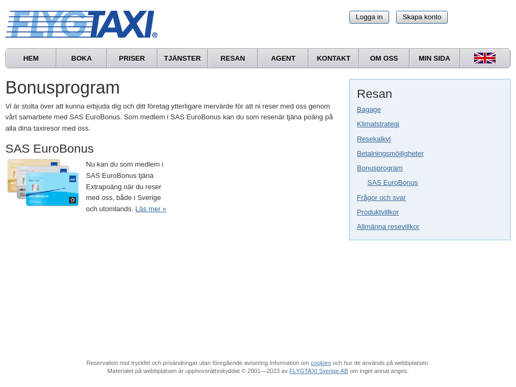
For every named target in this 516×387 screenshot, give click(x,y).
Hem (31, 58)
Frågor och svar (381, 198)
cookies (321, 363)
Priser (132, 58)
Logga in (369, 17)
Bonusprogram (380, 168)
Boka (81, 58)
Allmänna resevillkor (388, 227)
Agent (283, 58)
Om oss (384, 58)
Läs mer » (151, 209)
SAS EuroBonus (393, 182)
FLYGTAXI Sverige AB (318, 371)
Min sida (434, 58)
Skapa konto (422, 17)
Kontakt (333, 58)
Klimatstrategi (378, 124)
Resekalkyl (374, 139)
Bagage (369, 109)
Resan (232, 58)
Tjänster (182, 58)
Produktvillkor (378, 212)
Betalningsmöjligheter (390, 153)
